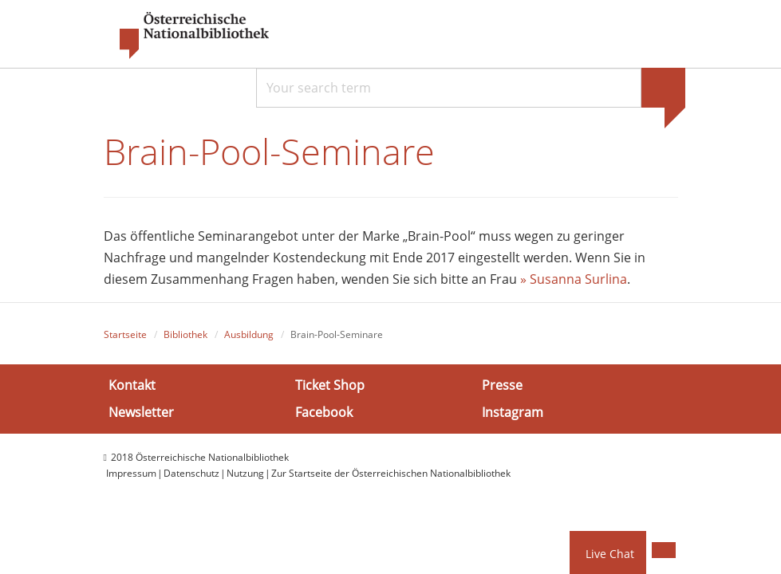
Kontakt (132, 385)
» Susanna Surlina (573, 279)
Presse (502, 385)
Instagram (512, 412)
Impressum (131, 473)
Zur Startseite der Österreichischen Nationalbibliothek (391, 473)
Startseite (125, 334)
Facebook (324, 412)
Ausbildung (249, 334)
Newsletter (141, 412)
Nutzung (245, 473)
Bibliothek (185, 334)
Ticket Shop (330, 385)
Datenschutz (191, 473)
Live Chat (610, 553)
